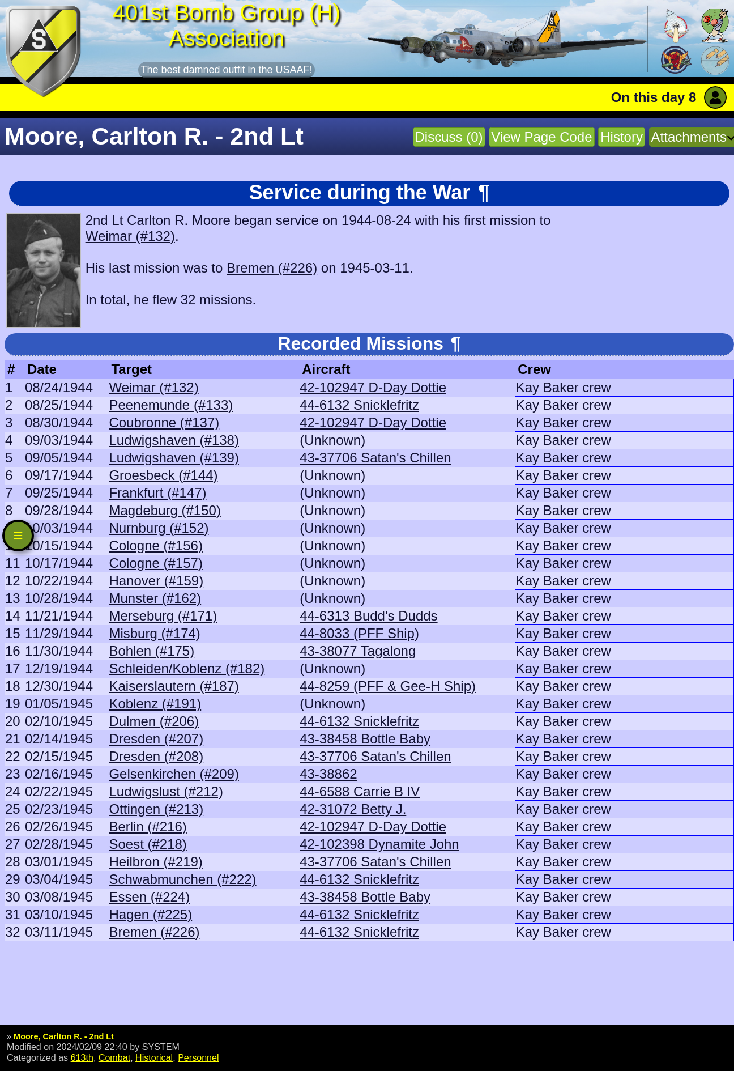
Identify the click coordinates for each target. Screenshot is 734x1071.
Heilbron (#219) (155, 861)
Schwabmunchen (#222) (182, 879)
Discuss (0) (449, 136)
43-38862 (328, 773)
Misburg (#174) (154, 633)
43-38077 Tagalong (358, 650)
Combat (114, 1057)
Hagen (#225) (150, 914)
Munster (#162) (155, 598)
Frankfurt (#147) (157, 492)
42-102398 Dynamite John (379, 844)
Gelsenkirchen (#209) (173, 773)
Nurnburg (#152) (158, 528)
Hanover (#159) (156, 580)
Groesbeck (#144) (163, 475)
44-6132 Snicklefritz (359, 405)
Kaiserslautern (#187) (173, 686)
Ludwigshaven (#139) (174, 457)
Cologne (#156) (155, 545)
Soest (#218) (147, 844)
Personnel (198, 1057)
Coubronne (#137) (164, 422)
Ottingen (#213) (156, 809)
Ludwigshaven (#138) (174, 440)
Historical (154, 1057)
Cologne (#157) (155, 563)
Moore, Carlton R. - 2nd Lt (64, 1036)
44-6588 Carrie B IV (360, 791)
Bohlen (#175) (151, 650)
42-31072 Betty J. (353, 809)
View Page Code (541, 136)
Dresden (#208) (156, 756)
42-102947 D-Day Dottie (373, 387)
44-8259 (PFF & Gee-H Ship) (388, 686)
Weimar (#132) (130, 236)
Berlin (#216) (147, 826)
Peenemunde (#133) (171, 405)
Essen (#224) (149, 896)
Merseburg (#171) (163, 615)
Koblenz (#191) (155, 703)
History (621, 136)
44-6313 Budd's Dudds (368, 615)
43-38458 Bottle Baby (365, 738)
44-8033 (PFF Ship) (359, 633)
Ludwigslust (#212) (166, 791)
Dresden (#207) (156, 738)
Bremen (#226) (272, 267)
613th (82, 1057)
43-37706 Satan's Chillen (375, 457)
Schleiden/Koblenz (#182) (186, 668)
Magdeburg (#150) (164, 510)
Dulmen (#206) (154, 721)
